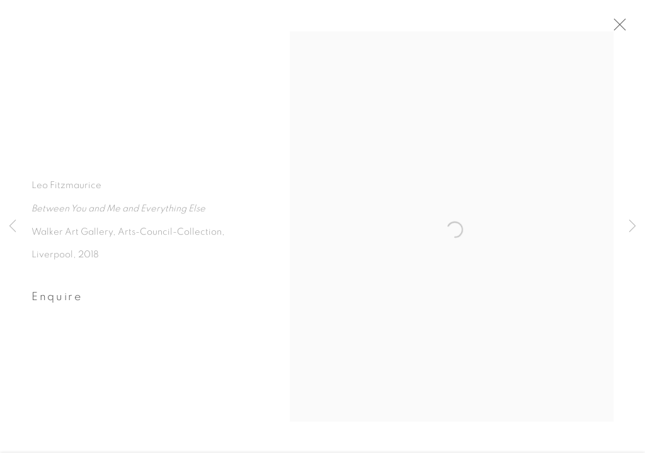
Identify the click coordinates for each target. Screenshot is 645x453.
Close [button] (619, 28)
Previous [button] (12, 226)
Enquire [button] (57, 300)
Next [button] (632, 226)
